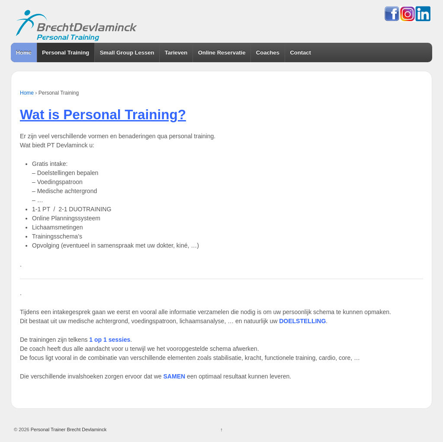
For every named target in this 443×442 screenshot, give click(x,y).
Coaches (267, 52)
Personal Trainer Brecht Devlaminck (68, 429)
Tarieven (176, 52)
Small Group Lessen (127, 52)
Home (24, 52)
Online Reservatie (222, 52)
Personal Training (65, 52)
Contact (300, 52)
